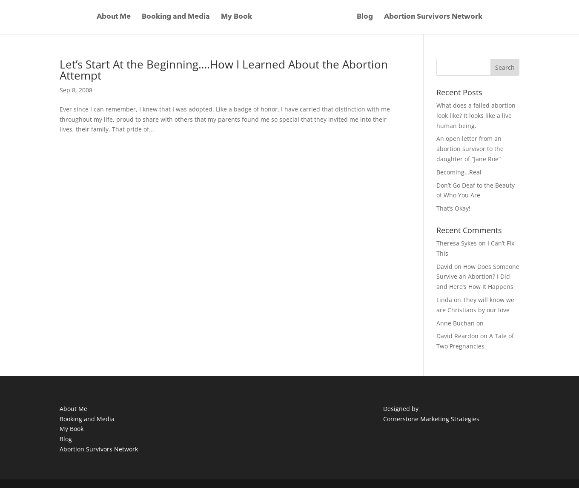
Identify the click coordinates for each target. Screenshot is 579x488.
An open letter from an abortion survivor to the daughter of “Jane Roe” (470, 148)
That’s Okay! (453, 208)
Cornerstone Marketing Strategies (431, 419)
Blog (365, 17)
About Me (114, 17)
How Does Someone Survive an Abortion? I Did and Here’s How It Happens (477, 277)
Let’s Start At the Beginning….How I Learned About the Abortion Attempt (224, 70)
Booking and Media (176, 17)
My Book (236, 17)
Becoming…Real (459, 172)
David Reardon (457, 336)
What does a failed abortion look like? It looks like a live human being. (476, 115)
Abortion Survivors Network (433, 17)
